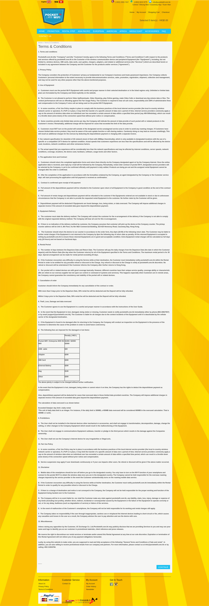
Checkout (165, 12)
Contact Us (45, 36)
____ (40, 563)
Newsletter (90, 589)
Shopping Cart (154, 12)
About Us (42, 584)
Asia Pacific (84, 31)
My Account (141, 12)
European (98, 31)
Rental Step (68, 31)
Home (132, 12)
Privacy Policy (44, 586)
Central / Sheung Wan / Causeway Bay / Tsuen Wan (151, 5)
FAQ (164, 31)
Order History (91, 586)
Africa (123, 31)
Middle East (135, 31)
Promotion (53, 31)
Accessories (152, 31)
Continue (163, 567)
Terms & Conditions (51, 43)
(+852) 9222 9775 (141, 2)
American (112, 31)
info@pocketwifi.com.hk (161, 2)
